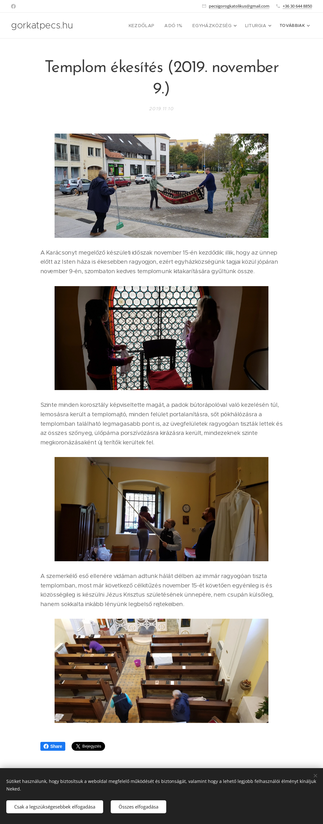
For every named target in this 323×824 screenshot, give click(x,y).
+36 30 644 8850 (297, 6)
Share (53, 746)
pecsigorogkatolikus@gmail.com (239, 6)
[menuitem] (114, 25)
